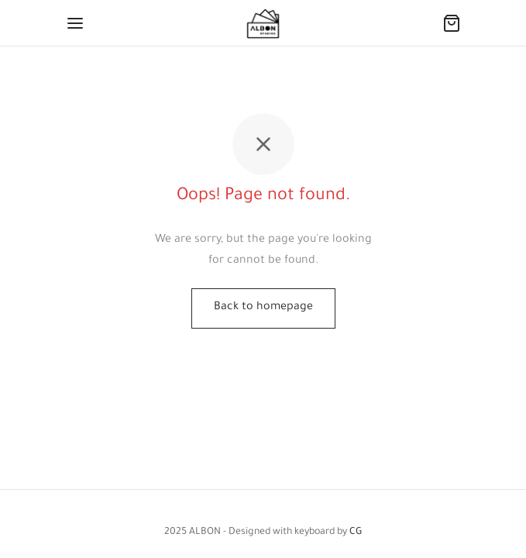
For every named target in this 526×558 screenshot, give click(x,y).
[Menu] (75, 23)
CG (355, 532)
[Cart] (451, 23)
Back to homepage (263, 307)
